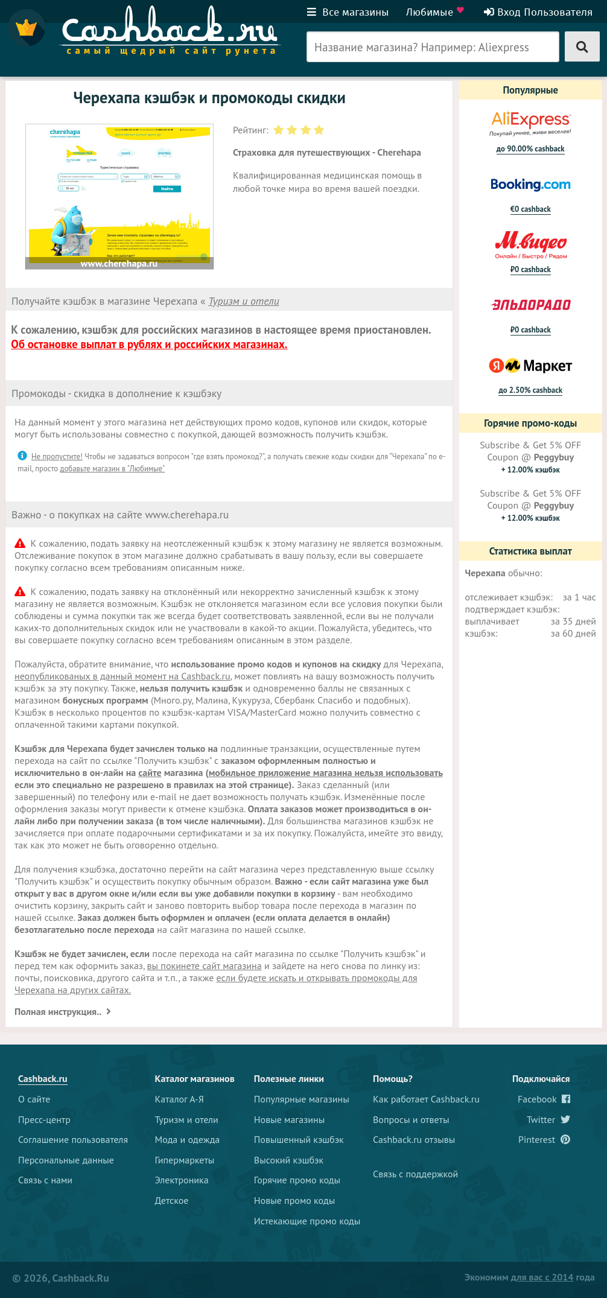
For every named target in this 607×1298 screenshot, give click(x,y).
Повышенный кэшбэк (299, 1139)
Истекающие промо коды (307, 1221)
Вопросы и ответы (411, 1119)
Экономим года (530, 1277)
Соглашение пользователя (73, 1139)
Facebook (544, 1099)
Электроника (182, 1180)
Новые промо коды (294, 1200)
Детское (172, 1200)
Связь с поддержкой (415, 1174)
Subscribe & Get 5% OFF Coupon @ (530, 457)
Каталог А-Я (179, 1099)
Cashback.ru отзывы (414, 1139)
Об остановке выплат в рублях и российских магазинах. (149, 344)
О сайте (34, 1099)
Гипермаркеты (185, 1160)
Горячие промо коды (297, 1180)
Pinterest (544, 1139)
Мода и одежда (187, 1139)
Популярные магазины (301, 1099)
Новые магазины (289, 1119)
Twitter (548, 1119)
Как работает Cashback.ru (426, 1099)
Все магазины (348, 12)
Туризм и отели (243, 301)
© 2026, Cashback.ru (60, 1278)
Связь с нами (45, 1180)
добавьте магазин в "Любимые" (112, 468)
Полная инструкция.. (58, 1011)
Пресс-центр (44, 1119)
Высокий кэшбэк (288, 1160)
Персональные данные (66, 1160)
